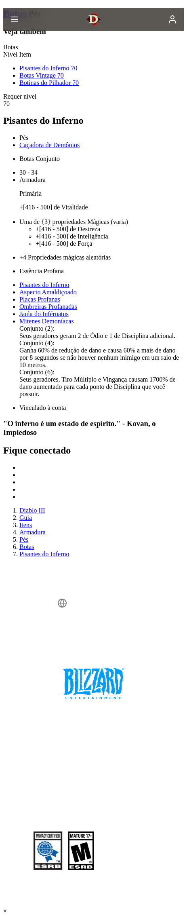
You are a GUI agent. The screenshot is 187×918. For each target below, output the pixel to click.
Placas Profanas (39, 299)
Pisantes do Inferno (44, 284)
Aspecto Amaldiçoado (48, 292)
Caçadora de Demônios (49, 144)
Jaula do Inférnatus (44, 313)
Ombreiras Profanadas (48, 306)
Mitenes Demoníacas (46, 321)
